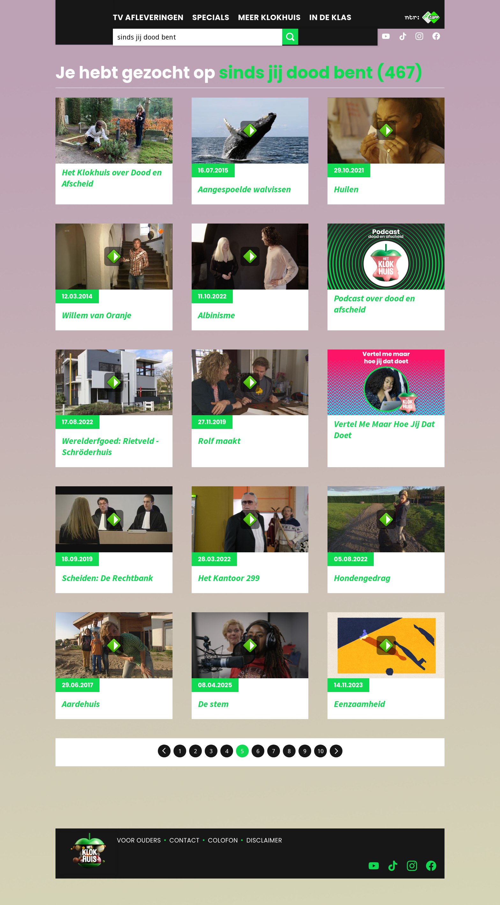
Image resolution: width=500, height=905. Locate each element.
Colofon (223, 840)
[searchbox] (237, 37)
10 (320, 751)
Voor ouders (139, 840)
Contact (184, 840)
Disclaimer (264, 840)
